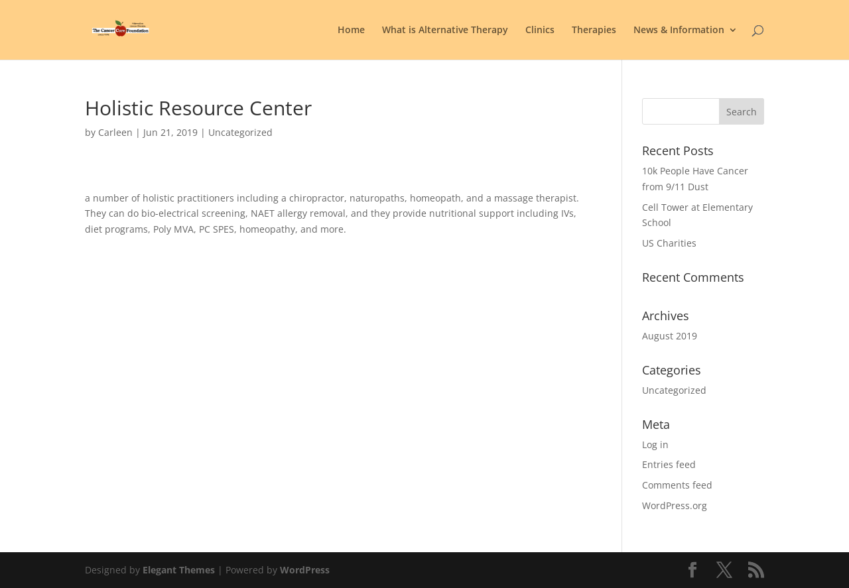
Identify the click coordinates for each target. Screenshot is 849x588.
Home (351, 30)
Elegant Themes (179, 569)
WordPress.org (674, 505)
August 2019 (669, 335)
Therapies (594, 30)
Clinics (540, 30)
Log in (655, 444)
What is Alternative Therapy (445, 30)
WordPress (305, 569)
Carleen (115, 132)
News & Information (678, 30)
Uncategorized (674, 390)
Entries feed (669, 464)
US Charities (669, 243)
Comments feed (677, 485)
